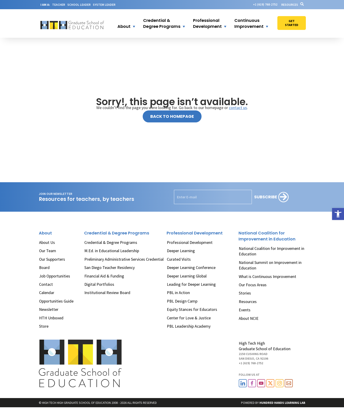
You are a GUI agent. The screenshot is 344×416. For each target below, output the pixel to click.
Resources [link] (289, 5)
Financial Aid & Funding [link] (104, 276)
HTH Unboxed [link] (51, 318)
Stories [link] (245, 293)
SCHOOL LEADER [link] (79, 5)
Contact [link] (46, 284)
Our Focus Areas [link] (253, 284)
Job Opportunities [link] (54, 276)
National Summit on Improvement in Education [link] (270, 265)
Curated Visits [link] (179, 259)
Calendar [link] (46, 292)
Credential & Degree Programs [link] (110, 242)
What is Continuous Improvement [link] (267, 276)
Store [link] (43, 326)
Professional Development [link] (190, 242)
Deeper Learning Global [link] (187, 276)
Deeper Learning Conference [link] (191, 267)
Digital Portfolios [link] (99, 284)
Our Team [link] (47, 250)
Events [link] (244, 309)
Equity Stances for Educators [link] (192, 309)
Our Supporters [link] (52, 259)
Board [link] (44, 267)
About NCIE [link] (249, 318)
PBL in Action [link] (178, 292)
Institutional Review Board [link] (107, 292)
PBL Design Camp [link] (182, 301)
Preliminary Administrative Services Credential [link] (124, 259)
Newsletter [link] (48, 309)
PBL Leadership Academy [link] (188, 326)
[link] (338, 214)
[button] (123, 23)
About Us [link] (47, 242)
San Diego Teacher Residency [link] (109, 267)
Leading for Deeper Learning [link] (191, 284)
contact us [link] (238, 107)
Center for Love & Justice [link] (189, 318)
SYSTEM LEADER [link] (104, 5)
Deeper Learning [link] (181, 250)
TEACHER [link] (58, 5)
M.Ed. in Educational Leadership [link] (111, 250)
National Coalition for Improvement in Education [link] (271, 251)
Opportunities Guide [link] (56, 301)
